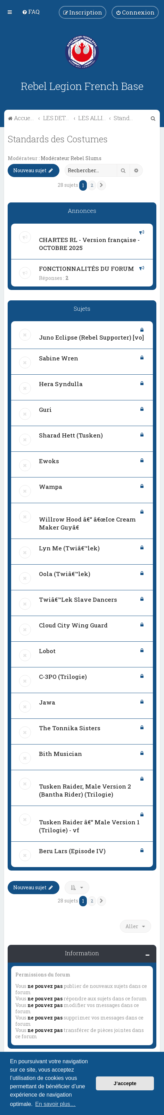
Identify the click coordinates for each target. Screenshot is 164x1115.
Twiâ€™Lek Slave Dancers (78, 600)
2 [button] (92, 185)
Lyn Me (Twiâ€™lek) (69, 548)
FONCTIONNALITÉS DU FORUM (86, 269)
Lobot (47, 651)
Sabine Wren (58, 358)
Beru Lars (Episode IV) (72, 851)
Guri (45, 410)
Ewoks (49, 461)
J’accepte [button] (125, 1083)
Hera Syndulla (61, 384)
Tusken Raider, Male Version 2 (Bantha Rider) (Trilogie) (85, 790)
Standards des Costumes (58, 139)
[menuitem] (30, 11)
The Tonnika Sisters (69, 728)
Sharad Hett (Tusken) (71, 435)
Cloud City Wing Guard (73, 625)
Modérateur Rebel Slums (71, 158)
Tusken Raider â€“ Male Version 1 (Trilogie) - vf (89, 826)
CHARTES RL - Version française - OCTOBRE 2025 (89, 244)
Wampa (50, 487)
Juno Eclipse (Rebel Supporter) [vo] (91, 337)
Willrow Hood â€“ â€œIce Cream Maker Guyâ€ (87, 523)
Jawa (47, 702)
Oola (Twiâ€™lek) (64, 574)
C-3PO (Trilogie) (63, 677)
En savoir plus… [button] (55, 1104)
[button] (101, 185)
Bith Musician (60, 754)
